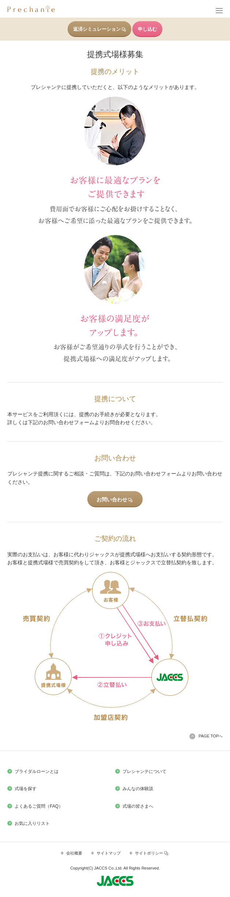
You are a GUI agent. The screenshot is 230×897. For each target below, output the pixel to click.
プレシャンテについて (144, 771)
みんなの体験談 (137, 788)
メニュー (219, 11)
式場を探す (26, 788)
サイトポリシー (151, 853)
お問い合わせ (114, 499)
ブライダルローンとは (37, 771)
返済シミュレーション (99, 29)
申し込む (147, 29)
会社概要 (74, 853)
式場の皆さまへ (137, 806)
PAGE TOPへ (211, 736)
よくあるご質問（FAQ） (39, 806)
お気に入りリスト (32, 823)
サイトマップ (109, 853)
